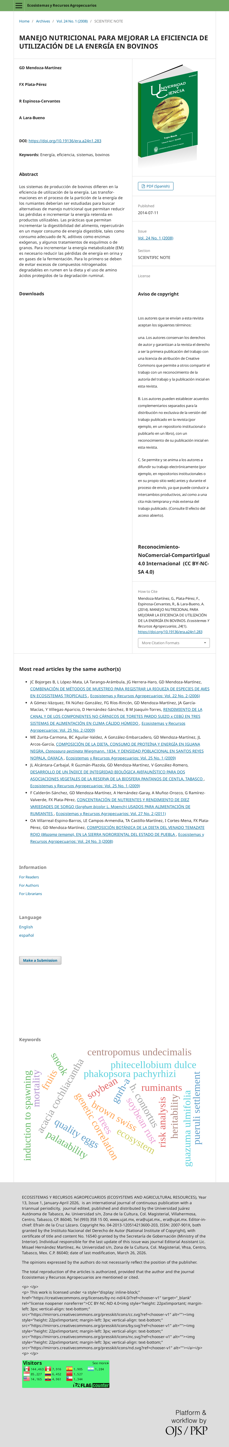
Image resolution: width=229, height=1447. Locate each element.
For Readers (29, 876)
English (26, 926)
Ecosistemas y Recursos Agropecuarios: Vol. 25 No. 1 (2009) (121, 758)
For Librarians (30, 893)
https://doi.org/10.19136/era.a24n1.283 (65, 140)
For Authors (29, 885)
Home (24, 21)
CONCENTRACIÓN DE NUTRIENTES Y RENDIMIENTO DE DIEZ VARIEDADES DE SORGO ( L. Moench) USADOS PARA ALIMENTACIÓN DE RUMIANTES (110, 806)
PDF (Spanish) (158, 186)
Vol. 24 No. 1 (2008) (72, 21)
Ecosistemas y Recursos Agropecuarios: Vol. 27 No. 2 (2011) (111, 813)
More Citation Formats (160, 642)
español (26, 935)
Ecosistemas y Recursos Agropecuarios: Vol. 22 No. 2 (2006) (145, 695)
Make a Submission (40, 960)
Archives (43, 21)
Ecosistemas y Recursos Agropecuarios (61, 5)
